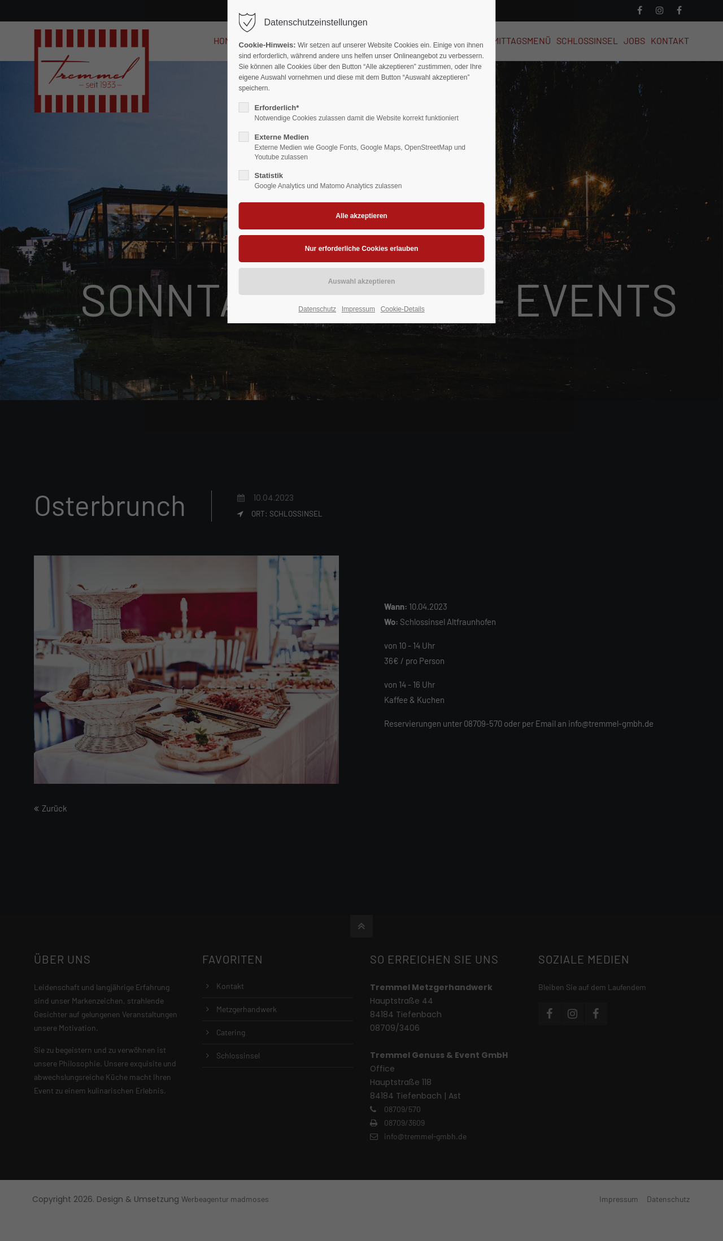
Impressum (358, 309)
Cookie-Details (403, 309)
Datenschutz (317, 309)
